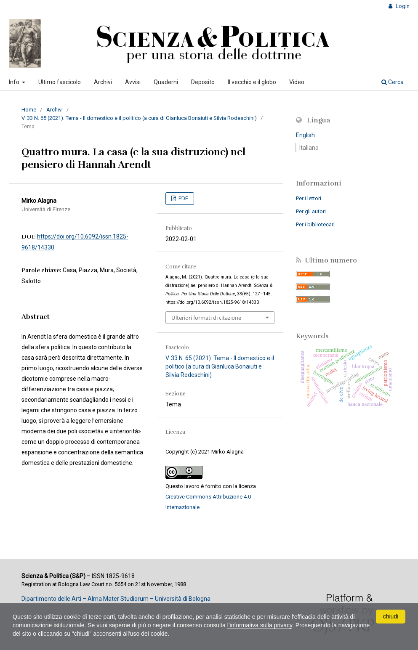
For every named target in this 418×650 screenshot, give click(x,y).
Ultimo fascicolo (59, 82)
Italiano (309, 147)
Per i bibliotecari (315, 224)
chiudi (391, 616)
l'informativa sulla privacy (259, 625)
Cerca (392, 82)
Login (402, 6)
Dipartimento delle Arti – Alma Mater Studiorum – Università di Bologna (115, 598)
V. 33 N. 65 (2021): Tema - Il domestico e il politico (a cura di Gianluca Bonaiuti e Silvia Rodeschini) (139, 118)
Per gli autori (311, 211)
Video (296, 82)
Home (28, 109)
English (305, 135)
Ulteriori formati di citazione (206, 317)
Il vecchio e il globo (252, 82)
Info (15, 82)
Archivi (103, 82)
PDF (182, 198)
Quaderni (166, 82)
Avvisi (133, 82)
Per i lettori (308, 198)
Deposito (203, 82)
